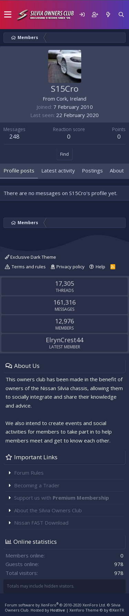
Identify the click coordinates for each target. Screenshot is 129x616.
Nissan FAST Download (41, 522)
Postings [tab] (92, 170)
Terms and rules (29, 267)
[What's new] (108, 14)
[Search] (121, 14)
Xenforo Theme (96, 610)
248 (14, 136)
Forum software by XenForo (55, 604)
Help (100, 267)
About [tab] (117, 170)
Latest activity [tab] (58, 170)
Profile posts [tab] (18, 170)
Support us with (61, 497)
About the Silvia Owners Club (48, 510)
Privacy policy (70, 267)
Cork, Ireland (71, 98)
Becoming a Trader (37, 485)
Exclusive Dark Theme (30, 257)
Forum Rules (29, 472)
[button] (7, 14)
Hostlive (57, 610)
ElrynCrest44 (64, 340)
